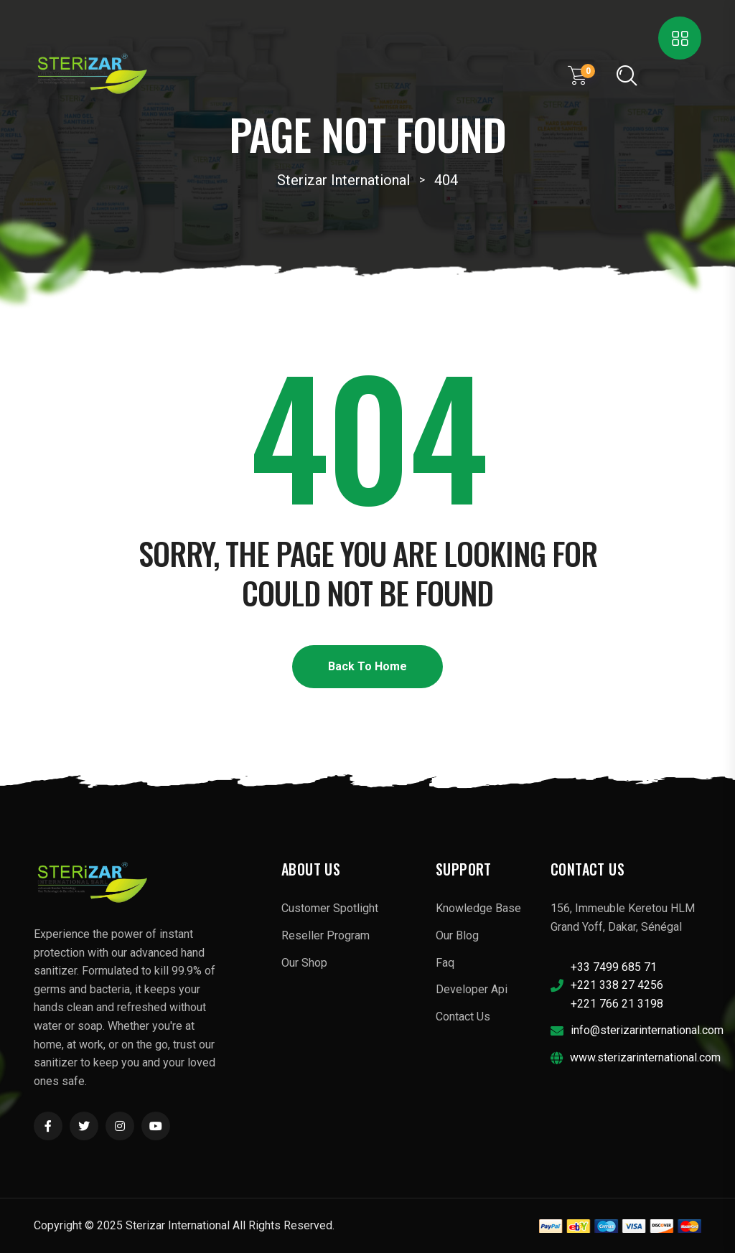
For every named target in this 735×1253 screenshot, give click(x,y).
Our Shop (304, 963)
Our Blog (457, 935)
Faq (445, 963)
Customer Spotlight (329, 908)
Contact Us (463, 1016)
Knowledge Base (478, 908)
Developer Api (471, 989)
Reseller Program (325, 935)
